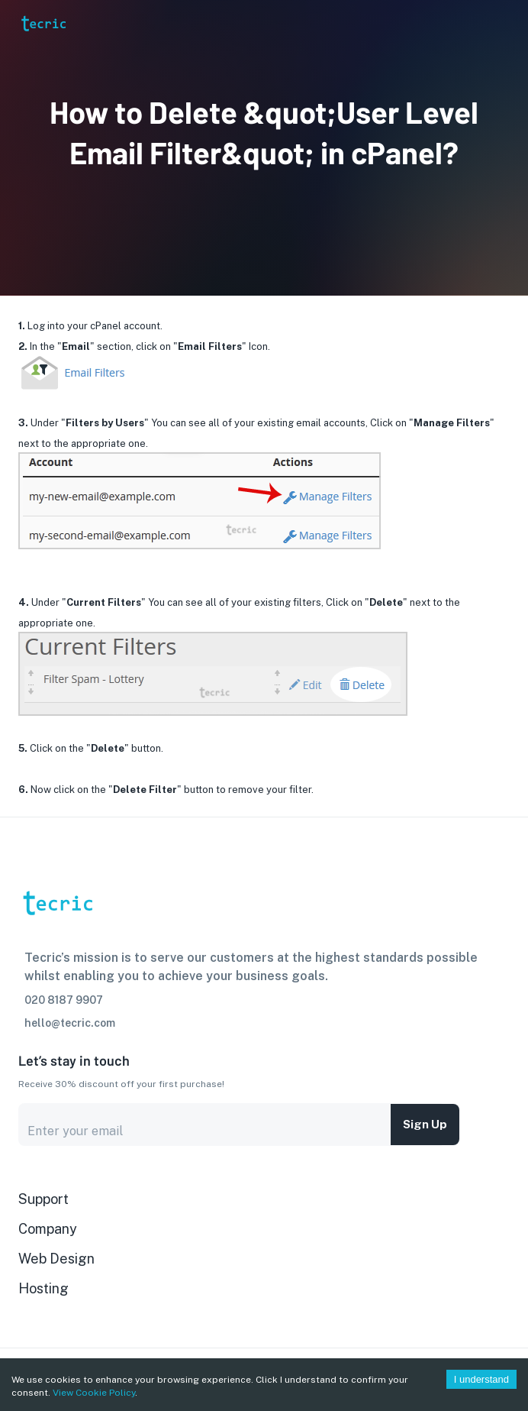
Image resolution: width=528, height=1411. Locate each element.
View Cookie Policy (94, 1392)
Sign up (425, 1124)
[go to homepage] (42, 44)
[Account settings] (506, 23)
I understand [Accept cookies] (481, 1379)
